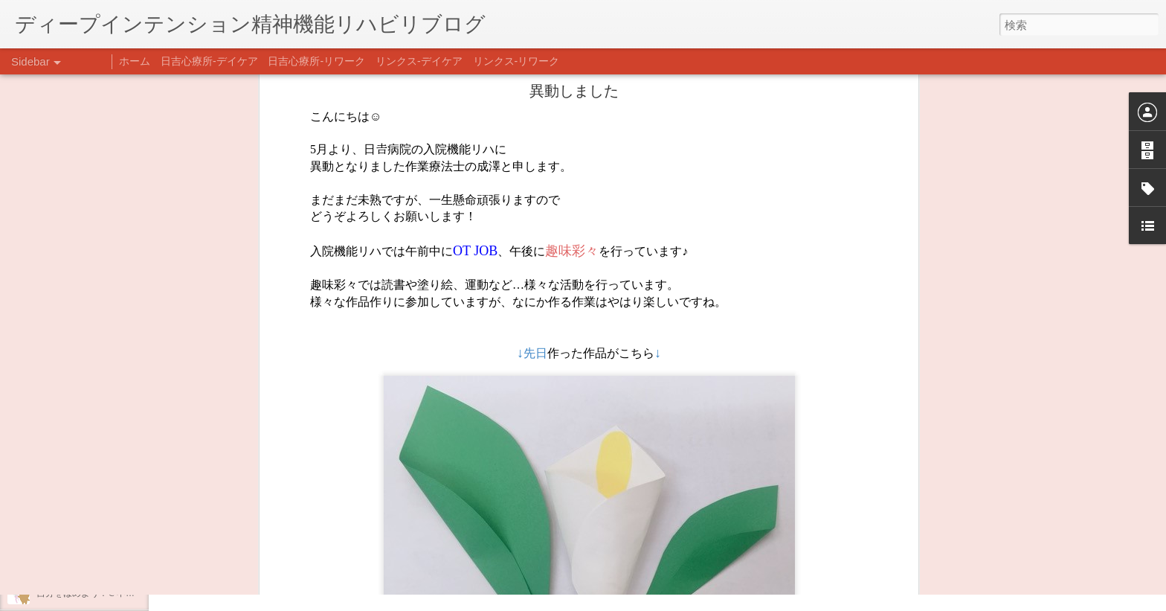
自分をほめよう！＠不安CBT (94, 593)
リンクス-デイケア (419, 61)
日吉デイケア (508, 539)
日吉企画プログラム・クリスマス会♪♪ (112, 559)
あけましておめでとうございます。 (107, 492)
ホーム (134, 61)
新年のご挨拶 (63, 459)
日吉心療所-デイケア (209, 61)
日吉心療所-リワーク (316, 61)
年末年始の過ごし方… (81, 526)
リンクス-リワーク (516, 61)
